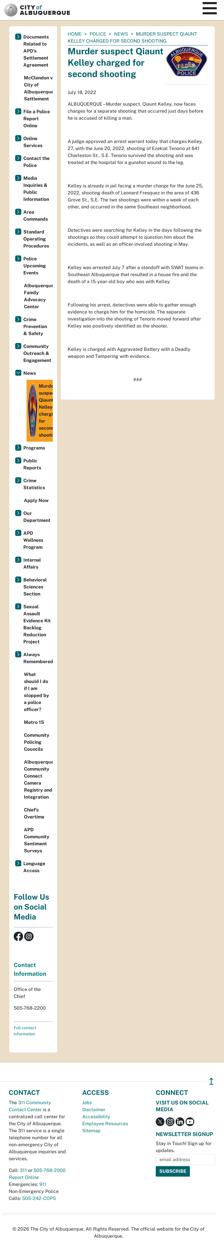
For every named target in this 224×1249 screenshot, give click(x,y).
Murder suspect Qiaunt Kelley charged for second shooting (40, 411)
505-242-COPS (39, 1198)
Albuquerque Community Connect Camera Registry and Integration (38, 779)
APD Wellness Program (33, 540)
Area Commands (35, 215)
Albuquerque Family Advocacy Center (38, 296)
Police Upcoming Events (34, 266)
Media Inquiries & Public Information (36, 188)
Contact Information (30, 969)
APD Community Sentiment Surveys (36, 840)
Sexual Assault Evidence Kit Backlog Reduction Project (37, 624)
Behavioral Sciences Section (35, 587)
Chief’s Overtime (34, 813)
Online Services (32, 142)
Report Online (24, 1177)
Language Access (34, 867)
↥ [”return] (211, 1081)
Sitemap (91, 1130)
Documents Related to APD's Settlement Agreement (36, 51)
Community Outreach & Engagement (37, 353)
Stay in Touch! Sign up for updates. (183, 1147)
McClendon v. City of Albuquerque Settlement (38, 88)
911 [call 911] (42, 1184)
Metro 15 (34, 722)
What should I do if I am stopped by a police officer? (36, 692)
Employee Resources (105, 1123)
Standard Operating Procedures (36, 239)
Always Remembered (38, 658)
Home (75, 34)
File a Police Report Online (36, 118)
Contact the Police (36, 162)
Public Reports (32, 464)
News (121, 34)
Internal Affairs (32, 563)
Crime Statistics (34, 484)
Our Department (36, 517)
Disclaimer (93, 1109)
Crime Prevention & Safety (35, 326)
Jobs (87, 1102)
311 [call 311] (23, 1170)
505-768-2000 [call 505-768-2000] (50, 1170)
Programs (34, 448)
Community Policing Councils (36, 742)
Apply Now (36, 500)
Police (98, 34)
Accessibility (96, 1116)
